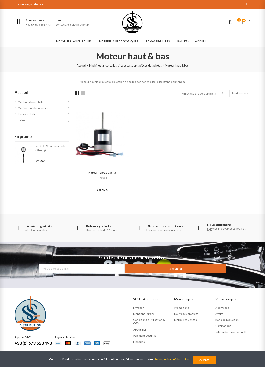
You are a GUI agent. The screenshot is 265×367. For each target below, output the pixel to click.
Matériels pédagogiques (33, 108)
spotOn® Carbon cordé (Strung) (50, 148)
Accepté (204, 359)
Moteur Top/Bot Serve (102, 172)
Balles (21, 120)
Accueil (102, 177)
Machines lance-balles (31, 102)
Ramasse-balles (27, 114)
